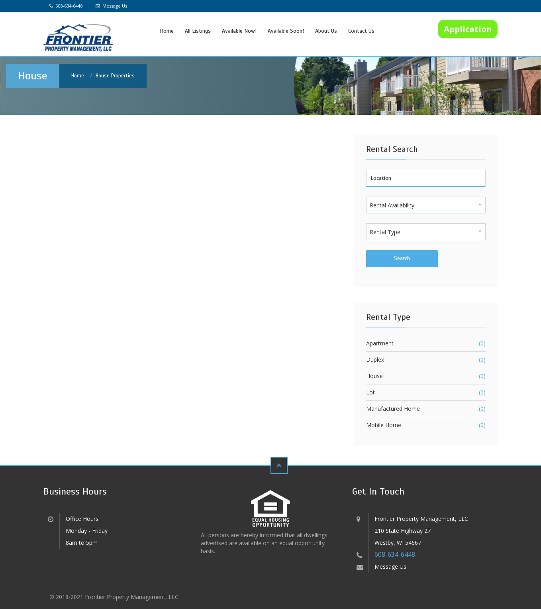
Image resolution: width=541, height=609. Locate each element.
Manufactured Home (393, 408)
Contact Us (361, 31)
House (374, 376)
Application (468, 29)
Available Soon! (286, 31)
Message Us (111, 6)
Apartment (380, 343)
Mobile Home (383, 425)
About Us (326, 31)
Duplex (375, 359)
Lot (370, 392)
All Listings (198, 31)
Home (167, 31)
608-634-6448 (65, 6)
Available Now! (239, 31)
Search (402, 258)
